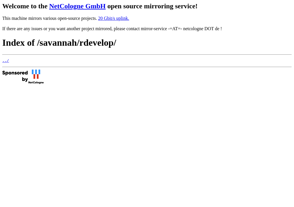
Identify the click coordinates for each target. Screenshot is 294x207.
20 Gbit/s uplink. (113, 18)
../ (5, 61)
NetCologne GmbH (77, 6)
